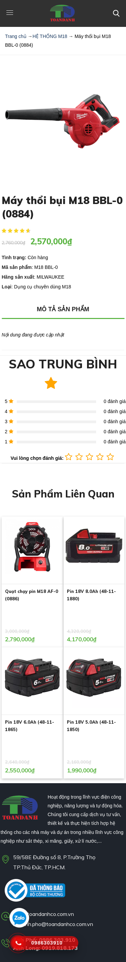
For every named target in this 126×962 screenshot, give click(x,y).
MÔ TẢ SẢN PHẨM (63, 309)
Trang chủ (16, 36)
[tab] (63, 309)
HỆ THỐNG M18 (50, 36)
